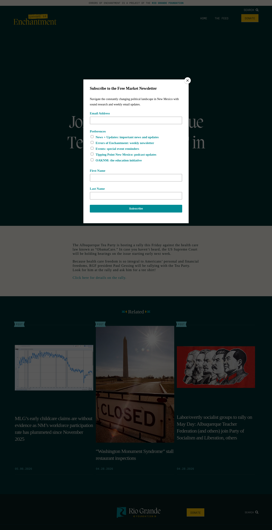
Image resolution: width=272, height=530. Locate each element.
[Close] (187, 80)
